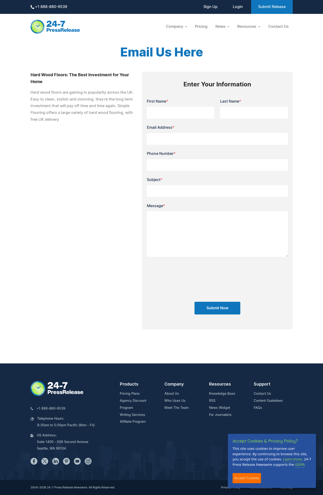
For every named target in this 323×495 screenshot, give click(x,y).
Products (129, 384)
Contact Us (278, 26)
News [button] (220, 26)
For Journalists (220, 415)
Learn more (292, 459)
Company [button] (175, 26)
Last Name (230, 101)
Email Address (160, 127)
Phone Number (161, 154)
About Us (171, 393)
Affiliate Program (133, 421)
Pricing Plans (130, 393)
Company (174, 384)
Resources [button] (247, 26)
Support (262, 384)
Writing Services (132, 415)
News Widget (219, 408)
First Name (157, 101)
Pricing (201, 26)
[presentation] (217, 281)
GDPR (299, 464)
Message (156, 206)
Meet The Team (176, 408)
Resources (220, 384)
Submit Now (217, 308)
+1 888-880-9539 (49, 7)
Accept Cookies (246, 478)
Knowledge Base (222, 393)
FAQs (258, 408)
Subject (154, 180)
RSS (212, 400)
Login (238, 7)
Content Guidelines (268, 400)
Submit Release (272, 7)
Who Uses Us (175, 400)
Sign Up (210, 7)
